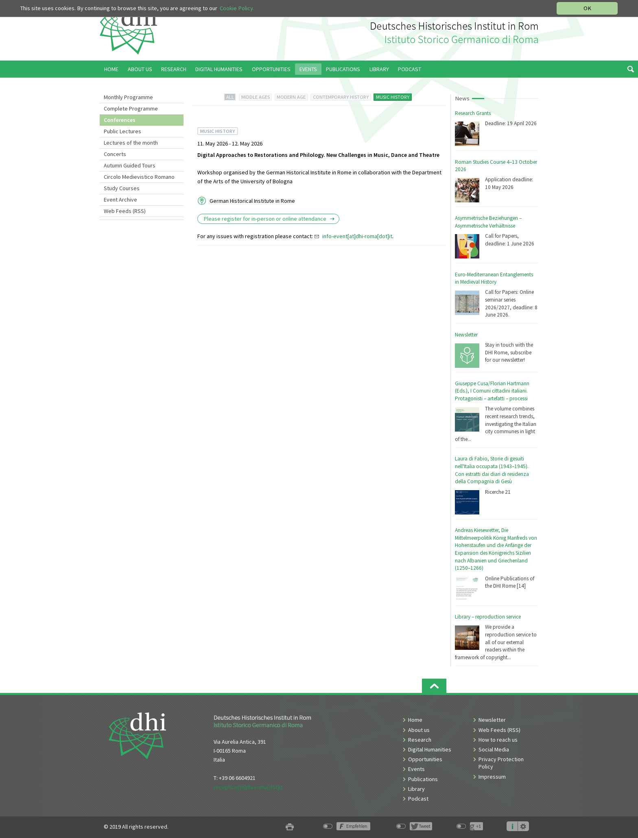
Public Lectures (122, 131)
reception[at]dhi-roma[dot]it (248, 787)
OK (587, 8)
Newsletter (466, 334)
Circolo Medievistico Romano (139, 176)
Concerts (115, 154)
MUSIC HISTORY (392, 97)
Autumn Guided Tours (129, 165)
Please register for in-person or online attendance (266, 218)
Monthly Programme (128, 97)
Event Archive (120, 199)
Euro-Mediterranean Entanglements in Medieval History (494, 278)
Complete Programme (131, 108)
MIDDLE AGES (255, 97)
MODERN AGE (291, 97)
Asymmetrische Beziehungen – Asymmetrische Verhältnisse (488, 222)
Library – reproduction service (488, 616)
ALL (230, 97)
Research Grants (473, 113)
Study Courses (122, 188)
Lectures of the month (131, 142)
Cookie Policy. (237, 8)
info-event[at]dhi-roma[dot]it (357, 236)
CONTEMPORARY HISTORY (341, 97)
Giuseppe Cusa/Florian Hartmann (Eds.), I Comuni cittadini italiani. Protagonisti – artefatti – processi (492, 391)
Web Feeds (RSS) (125, 211)
